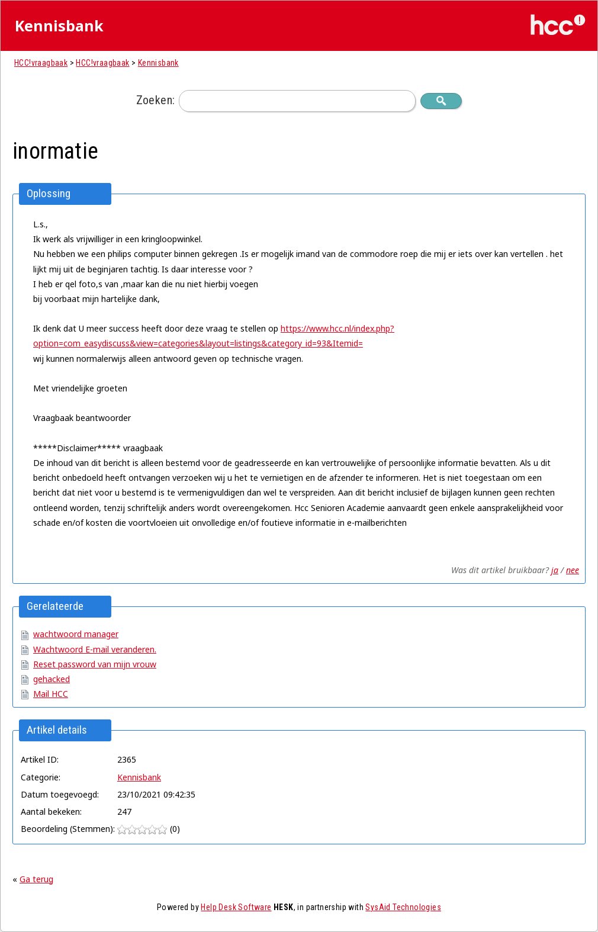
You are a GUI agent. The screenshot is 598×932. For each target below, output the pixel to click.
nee (572, 570)
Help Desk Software (236, 907)
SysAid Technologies (403, 907)
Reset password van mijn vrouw (94, 664)
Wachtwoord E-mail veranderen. (94, 649)
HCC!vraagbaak (40, 63)
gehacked (51, 678)
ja (554, 570)
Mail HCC (50, 693)
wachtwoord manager (75, 633)
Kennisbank (158, 63)
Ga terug (36, 879)
